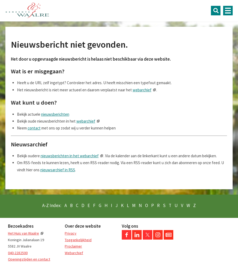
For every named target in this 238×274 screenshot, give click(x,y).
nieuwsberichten (55, 114)
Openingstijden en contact (29, 259)
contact (34, 128)
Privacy (70, 233)
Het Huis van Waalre (23, 233)
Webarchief (74, 252)
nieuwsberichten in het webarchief (70, 155)
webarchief (142, 89)
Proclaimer (73, 246)
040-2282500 (18, 252)
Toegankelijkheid (78, 239)
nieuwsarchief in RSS (57, 169)
